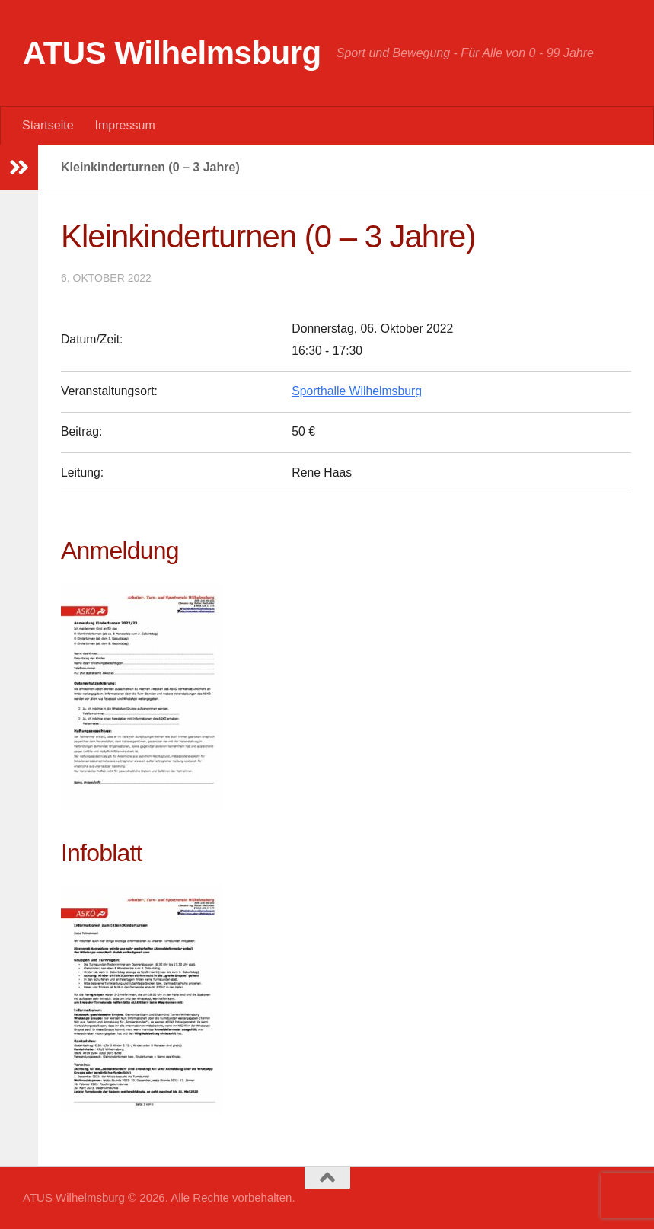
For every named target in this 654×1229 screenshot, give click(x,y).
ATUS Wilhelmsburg (172, 53)
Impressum (125, 125)
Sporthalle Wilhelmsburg (357, 391)
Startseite (48, 125)
